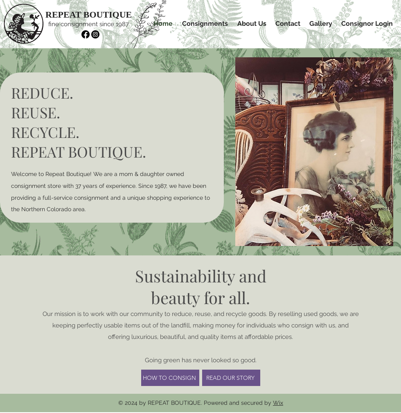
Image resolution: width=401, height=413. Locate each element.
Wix (278, 402)
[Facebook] (85, 34)
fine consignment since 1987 (88, 24)
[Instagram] (95, 34)
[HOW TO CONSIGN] (170, 378)
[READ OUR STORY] (231, 378)
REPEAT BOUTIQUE (88, 14)
